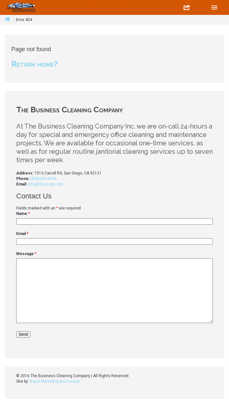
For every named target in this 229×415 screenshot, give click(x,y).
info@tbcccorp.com (45, 184)
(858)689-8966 (43, 178)
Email (22, 233)
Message (26, 254)
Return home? (34, 64)
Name (23, 213)
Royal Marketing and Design (55, 381)
